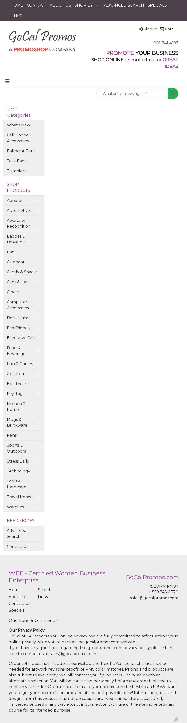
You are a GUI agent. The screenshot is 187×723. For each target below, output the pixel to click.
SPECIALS (157, 5)
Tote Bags (16, 161)
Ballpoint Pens (21, 151)
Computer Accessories (18, 305)
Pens (12, 435)
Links (43, 596)
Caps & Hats (18, 282)
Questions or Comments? (33, 620)
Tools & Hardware (16, 484)
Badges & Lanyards (16, 239)
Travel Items (19, 497)
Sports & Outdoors (16, 448)
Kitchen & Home (16, 406)
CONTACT (36, 5)
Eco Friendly (19, 328)
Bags (11, 252)
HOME (16, 5)
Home (15, 590)
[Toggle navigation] (7, 81)
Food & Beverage (16, 351)
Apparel (14, 200)
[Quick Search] (132, 93)
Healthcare (18, 383)
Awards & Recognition (18, 223)
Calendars (16, 262)
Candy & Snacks (22, 272)
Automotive (18, 210)
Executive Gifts (21, 338)
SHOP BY (84, 5)
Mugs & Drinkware (17, 422)
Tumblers (16, 171)
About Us (18, 596)
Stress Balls (18, 461)
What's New (18, 125)
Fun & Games (20, 363)
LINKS (16, 16)
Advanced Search (17, 533)
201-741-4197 (166, 43)
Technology (18, 471)
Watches (15, 507)
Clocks (13, 292)
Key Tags (15, 393)
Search (45, 590)
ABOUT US (60, 5)
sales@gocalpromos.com (154, 598)
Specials (16, 610)
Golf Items (17, 373)
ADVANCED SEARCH (124, 5)
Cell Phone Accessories (18, 138)
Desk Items (17, 318)
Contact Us (17, 546)
